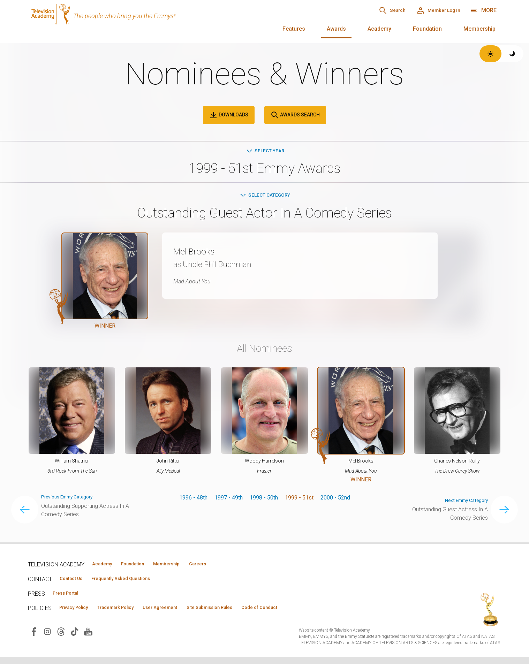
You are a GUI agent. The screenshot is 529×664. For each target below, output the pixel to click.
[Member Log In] (430, 10)
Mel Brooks (200, 253)
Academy (379, 28)
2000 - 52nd (335, 500)
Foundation (427, 28)
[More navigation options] (483, 10)
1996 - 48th (193, 500)
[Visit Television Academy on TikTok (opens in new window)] (75, 638)
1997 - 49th (228, 500)
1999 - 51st (299, 500)
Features (293, 28)
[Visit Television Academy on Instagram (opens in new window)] (47, 638)
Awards (336, 28)
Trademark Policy (132, 613)
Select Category (264, 196)
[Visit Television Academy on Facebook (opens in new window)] (34, 638)
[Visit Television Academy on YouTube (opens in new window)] (88, 638)
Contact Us (75, 582)
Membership (479, 28)
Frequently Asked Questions (136, 582)
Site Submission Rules (248, 613)
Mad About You (196, 283)
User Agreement (187, 613)
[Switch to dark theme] (512, 53)
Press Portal (70, 598)
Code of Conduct (309, 613)
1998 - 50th (264, 500)
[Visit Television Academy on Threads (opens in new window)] (61, 638)
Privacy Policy (79, 613)
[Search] (369, 10)
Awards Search (295, 115)
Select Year (264, 151)
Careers (230, 566)
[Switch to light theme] (490, 53)
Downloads (228, 115)
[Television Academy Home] (144, 21)
